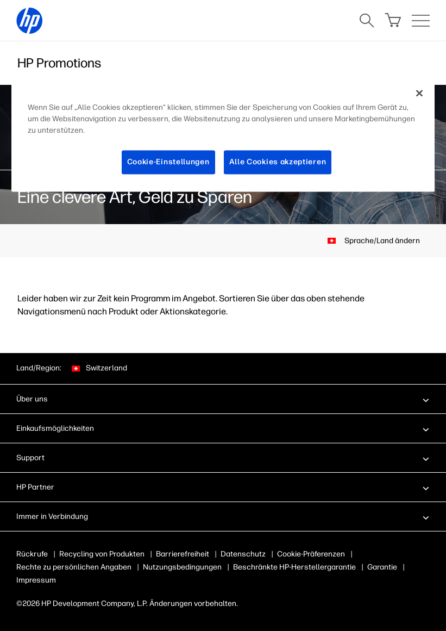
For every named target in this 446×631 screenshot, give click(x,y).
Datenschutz (243, 554)
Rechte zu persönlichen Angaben (73, 567)
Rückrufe (32, 554)
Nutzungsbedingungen (182, 567)
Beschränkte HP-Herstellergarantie (294, 567)
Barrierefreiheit (182, 554)
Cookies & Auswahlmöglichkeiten (334, 554)
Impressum (36, 580)
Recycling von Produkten (102, 554)
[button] (223, 398)
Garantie (382, 567)
